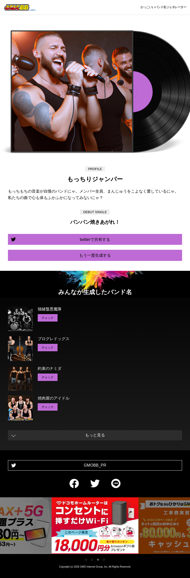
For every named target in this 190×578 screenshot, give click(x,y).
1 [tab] (86, 560)
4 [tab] (104, 560)
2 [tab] (92, 560)
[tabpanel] (95, 526)
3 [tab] (98, 560)
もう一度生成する (95, 255)
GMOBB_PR (95, 465)
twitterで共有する (95, 239)
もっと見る (95, 435)
